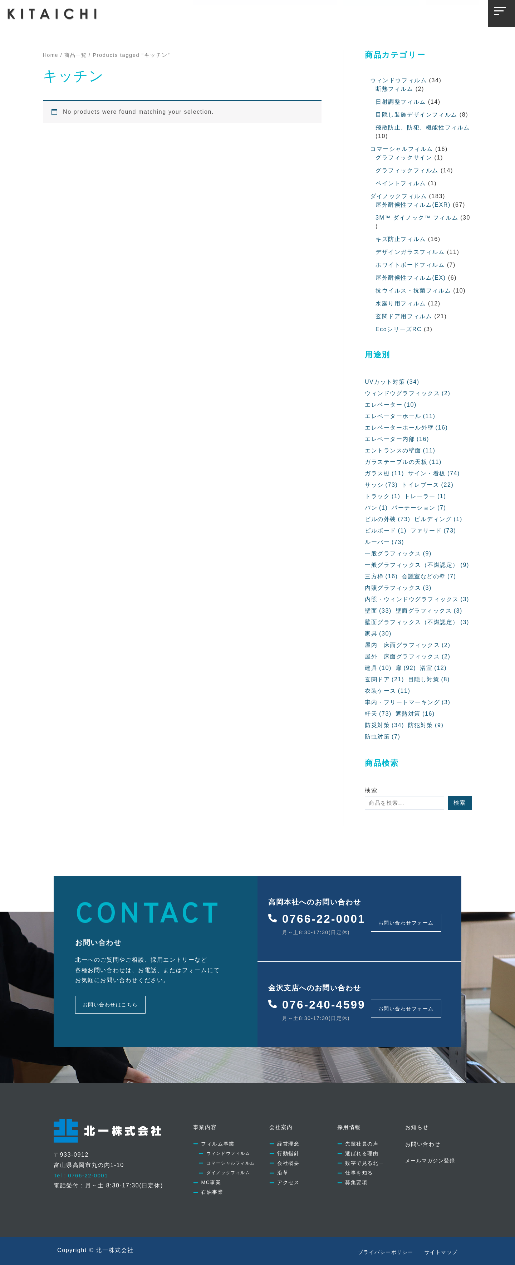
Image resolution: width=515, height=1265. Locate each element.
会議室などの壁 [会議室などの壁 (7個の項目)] (429, 576)
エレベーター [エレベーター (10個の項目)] (391, 405)
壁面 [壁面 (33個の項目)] (378, 611)
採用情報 (283, 13)
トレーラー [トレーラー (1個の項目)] (425, 496)
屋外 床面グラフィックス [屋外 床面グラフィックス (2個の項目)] (408, 656)
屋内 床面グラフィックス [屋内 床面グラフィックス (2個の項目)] (408, 645)
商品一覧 (77, 55)
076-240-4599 (327, 999)
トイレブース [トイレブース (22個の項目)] (428, 485)
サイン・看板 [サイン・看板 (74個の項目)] (434, 473)
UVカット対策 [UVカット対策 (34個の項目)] (392, 382)
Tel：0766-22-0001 (83, 1168)
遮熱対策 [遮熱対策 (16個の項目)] (415, 714)
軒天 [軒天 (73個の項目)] (378, 714)
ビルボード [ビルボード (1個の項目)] (386, 530)
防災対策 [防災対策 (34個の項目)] (384, 725)
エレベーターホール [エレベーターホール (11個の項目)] (400, 416)
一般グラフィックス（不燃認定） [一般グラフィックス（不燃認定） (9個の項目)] (417, 565)
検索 (371, 790)
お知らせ (319, 13)
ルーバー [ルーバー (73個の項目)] (384, 542)
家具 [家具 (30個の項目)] (378, 633)
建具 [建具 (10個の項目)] (378, 668)
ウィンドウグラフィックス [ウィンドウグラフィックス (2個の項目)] (408, 393)
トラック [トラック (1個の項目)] (383, 496)
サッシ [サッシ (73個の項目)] (381, 485)
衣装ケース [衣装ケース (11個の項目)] (388, 691)
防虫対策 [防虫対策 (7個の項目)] (383, 736)
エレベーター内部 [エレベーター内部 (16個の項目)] (397, 439)
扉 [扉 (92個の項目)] (406, 668)
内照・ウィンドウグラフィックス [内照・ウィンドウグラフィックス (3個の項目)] (417, 599)
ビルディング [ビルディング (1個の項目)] (439, 519)
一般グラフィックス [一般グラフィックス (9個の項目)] (398, 553)
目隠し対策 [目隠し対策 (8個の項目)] (429, 679)
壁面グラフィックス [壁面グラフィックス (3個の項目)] (429, 611)
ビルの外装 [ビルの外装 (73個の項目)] (388, 519)
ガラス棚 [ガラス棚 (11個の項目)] (384, 473)
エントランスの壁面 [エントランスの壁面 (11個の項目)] (400, 450)
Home (51, 55)
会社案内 (247, 13)
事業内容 (211, 13)
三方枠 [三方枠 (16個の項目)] (381, 576)
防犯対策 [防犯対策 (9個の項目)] (426, 725)
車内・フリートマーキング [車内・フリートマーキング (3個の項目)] (408, 702)
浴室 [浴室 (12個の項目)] (433, 668)
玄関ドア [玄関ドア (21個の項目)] (384, 679)
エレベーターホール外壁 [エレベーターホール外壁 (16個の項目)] (406, 427)
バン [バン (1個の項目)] (376, 508)
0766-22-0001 (327, 917)
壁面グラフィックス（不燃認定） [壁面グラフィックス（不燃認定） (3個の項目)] (417, 622)
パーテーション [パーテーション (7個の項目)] (419, 508)
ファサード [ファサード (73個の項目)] (433, 530)
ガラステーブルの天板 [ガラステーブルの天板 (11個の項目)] (403, 462)
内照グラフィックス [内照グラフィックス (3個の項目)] (398, 588)
